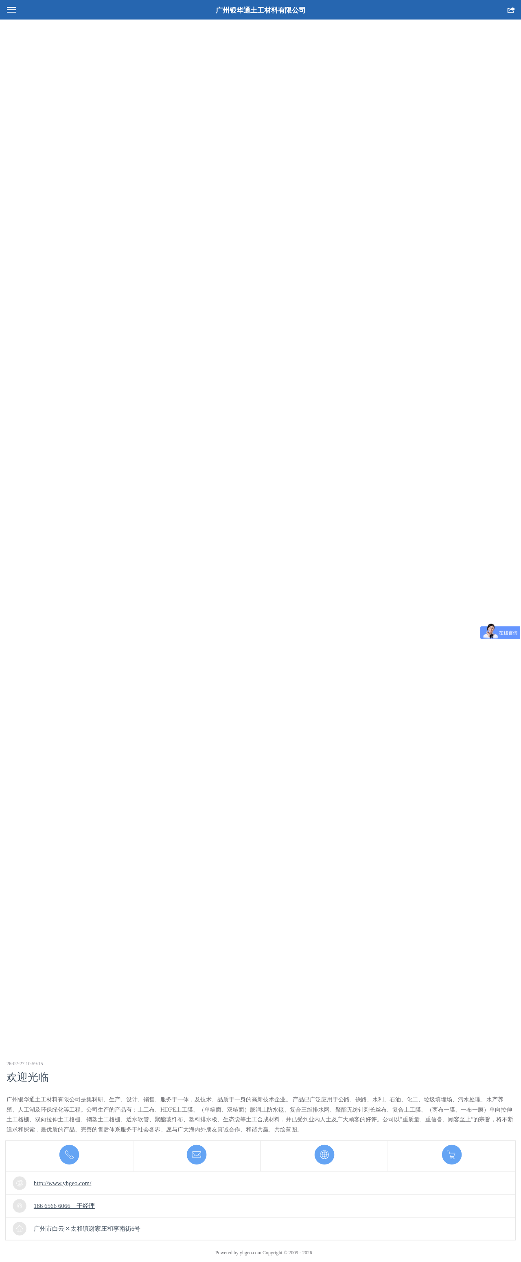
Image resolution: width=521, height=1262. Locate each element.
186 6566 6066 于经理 (64, 1206)
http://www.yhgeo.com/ (63, 1183)
